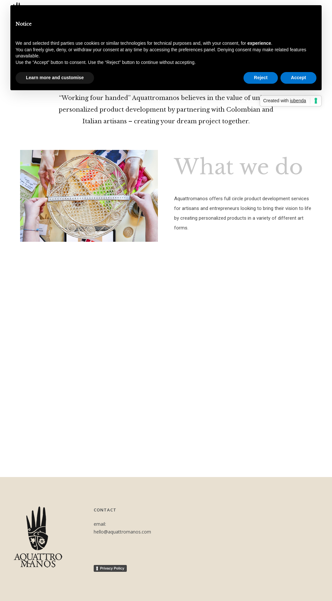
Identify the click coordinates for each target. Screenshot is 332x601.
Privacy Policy (112, 568)
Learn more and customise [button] (55, 77)
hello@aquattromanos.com (122, 532)
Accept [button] (298, 77)
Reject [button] (260, 77)
